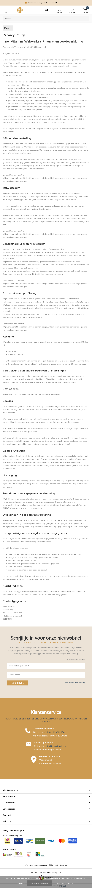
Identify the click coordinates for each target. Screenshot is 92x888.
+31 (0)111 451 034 (54, 732)
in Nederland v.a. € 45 (47, 3)
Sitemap (64, 865)
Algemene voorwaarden (36, 865)
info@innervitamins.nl (56, 746)
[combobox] (46, 18)
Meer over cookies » (65, 883)
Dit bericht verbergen (39, 883)
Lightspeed (56, 873)
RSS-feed (53, 865)
